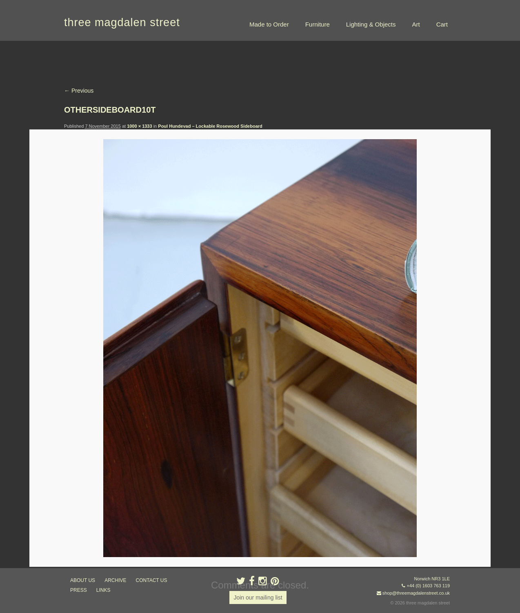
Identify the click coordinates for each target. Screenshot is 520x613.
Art (416, 24)
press (78, 590)
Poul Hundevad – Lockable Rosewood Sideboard (210, 126)
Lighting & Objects (371, 24)
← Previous (78, 90)
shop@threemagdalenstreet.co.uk (416, 593)
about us (82, 580)
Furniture (317, 24)
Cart (442, 24)
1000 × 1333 (139, 126)
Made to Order (269, 24)
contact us (151, 580)
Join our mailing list (257, 597)
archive (115, 580)
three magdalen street (122, 22)
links (103, 590)
